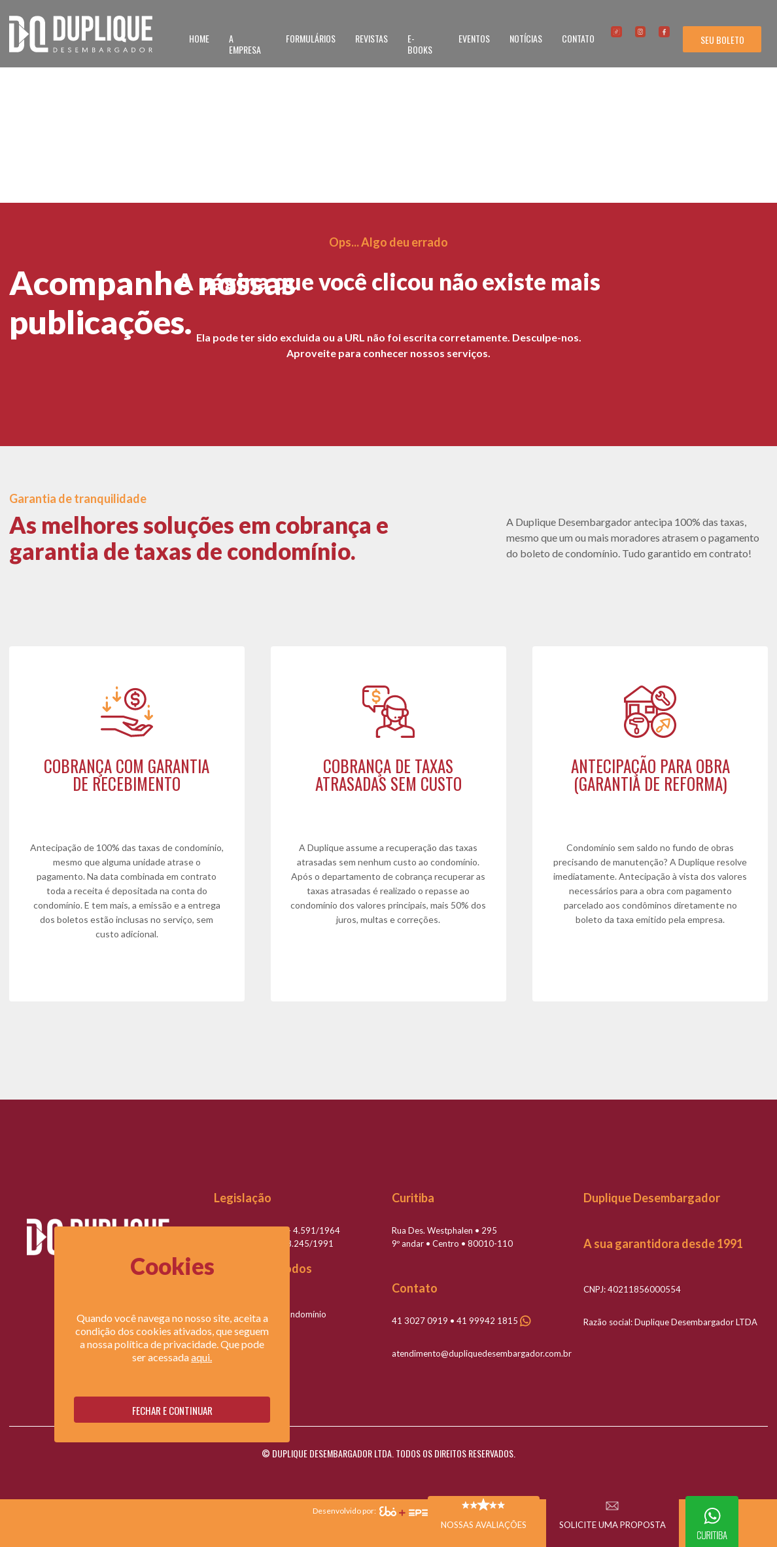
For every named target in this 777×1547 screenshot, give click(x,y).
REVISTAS (371, 38)
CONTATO (578, 38)
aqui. (201, 1357)
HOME (199, 38)
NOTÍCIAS (525, 38)
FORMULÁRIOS (311, 38)
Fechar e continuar (172, 1410)
